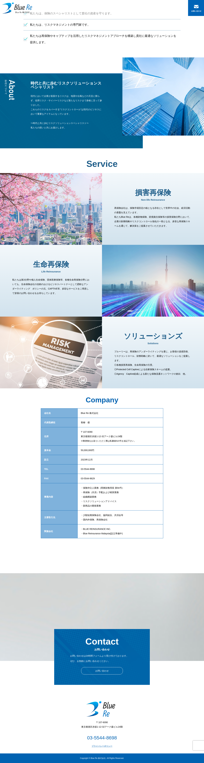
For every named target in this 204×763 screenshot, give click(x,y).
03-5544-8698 (102, 737)
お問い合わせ (102, 671)
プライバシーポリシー (102, 746)
